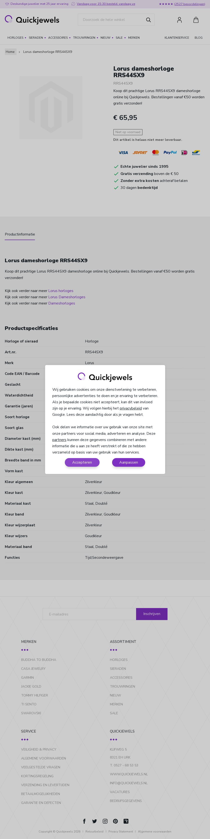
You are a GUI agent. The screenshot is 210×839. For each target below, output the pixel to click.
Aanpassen (128, 462)
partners (59, 439)
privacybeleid (131, 408)
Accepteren (82, 462)
